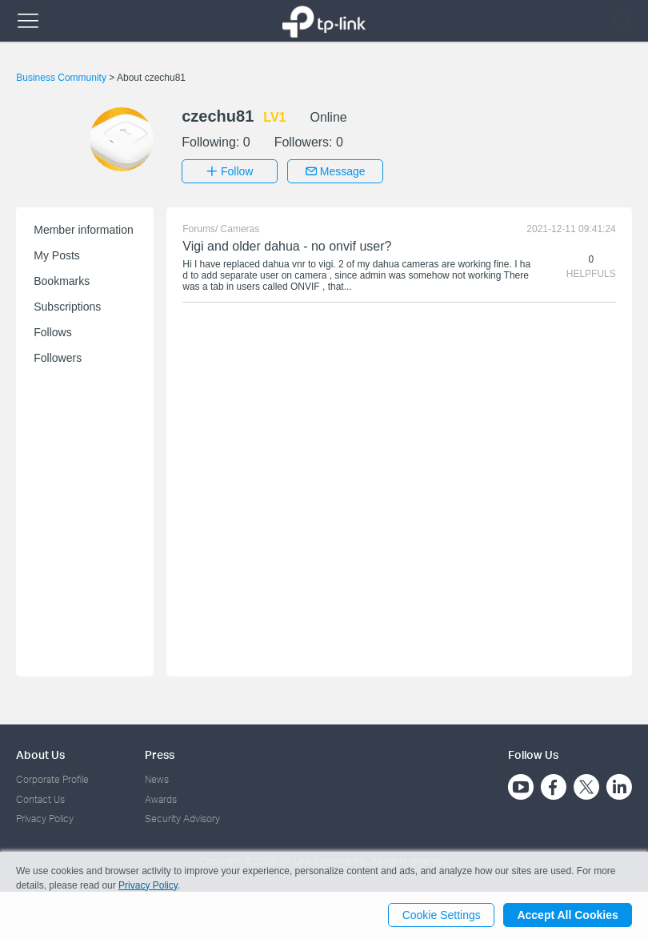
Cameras (240, 229)
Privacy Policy (45, 819)
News (157, 779)
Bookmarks (62, 281)
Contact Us (40, 799)
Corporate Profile (52, 779)
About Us (40, 754)
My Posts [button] (57, 255)
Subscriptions (67, 306)
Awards (161, 799)
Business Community (62, 77)
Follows (52, 332)
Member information (84, 229)
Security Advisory (182, 819)
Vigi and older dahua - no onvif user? (286, 246)
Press (159, 754)
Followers (58, 357)
